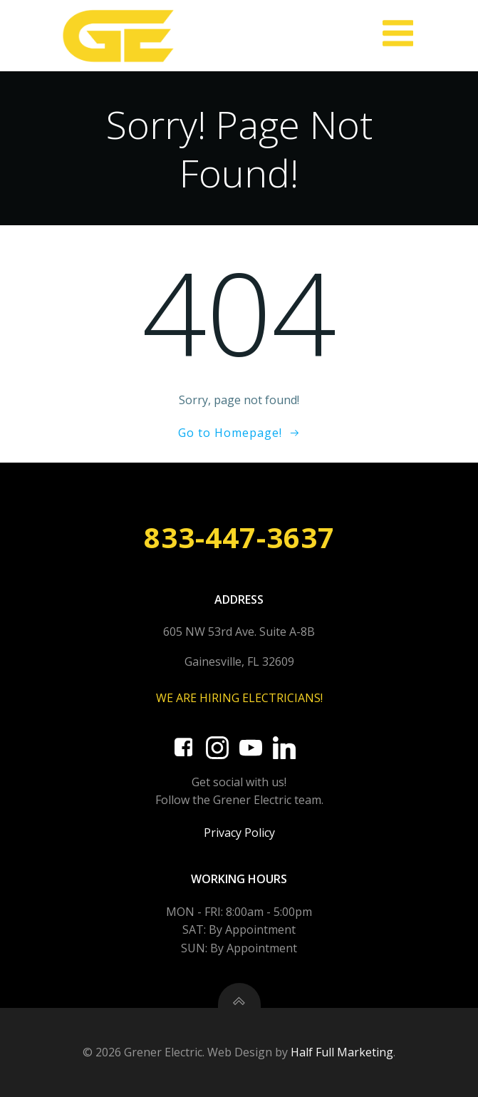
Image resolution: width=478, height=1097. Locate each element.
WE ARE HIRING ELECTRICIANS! (239, 698)
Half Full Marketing (342, 1052)
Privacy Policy (239, 832)
